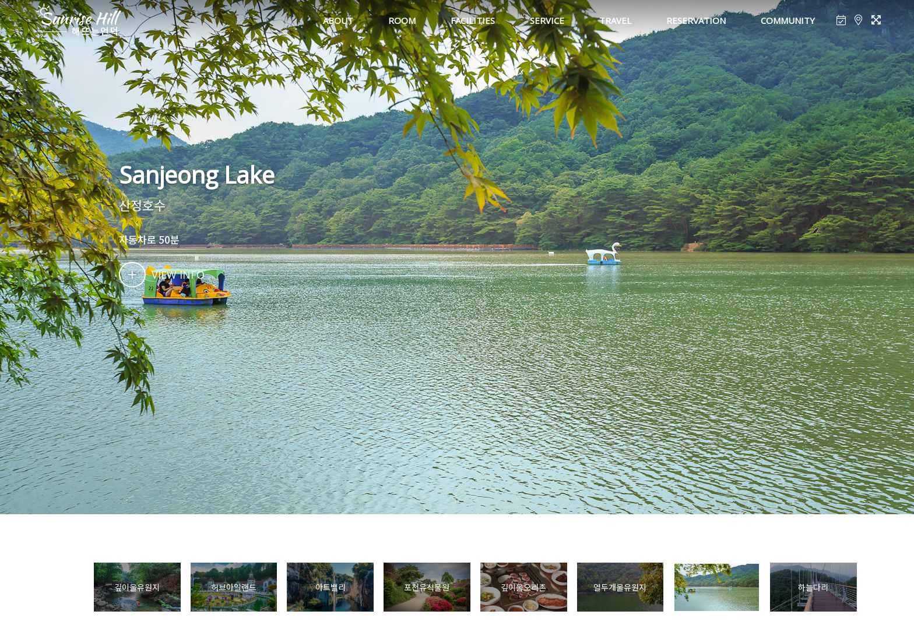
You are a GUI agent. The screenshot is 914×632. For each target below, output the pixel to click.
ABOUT (338, 20)
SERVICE (547, 20)
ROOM (402, 20)
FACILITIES (473, 20)
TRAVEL (615, 20)
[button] (873, 588)
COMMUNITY (788, 20)
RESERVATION (696, 20)
